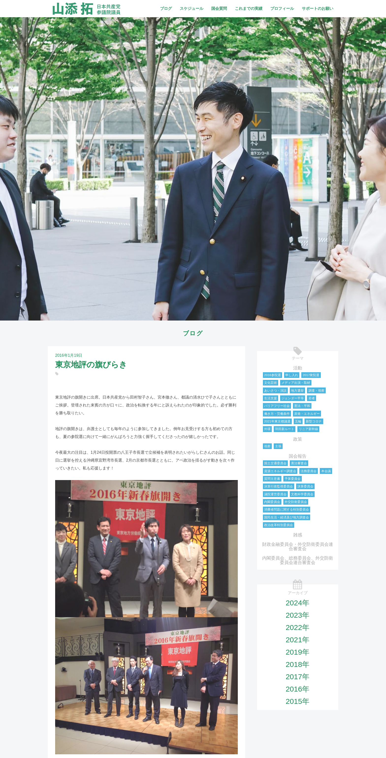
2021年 (297, 640)
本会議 (326, 471)
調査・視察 (316, 390)
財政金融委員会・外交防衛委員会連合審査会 (297, 546)
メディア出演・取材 (295, 383)
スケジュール (191, 8)
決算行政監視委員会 (278, 486)
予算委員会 (293, 479)
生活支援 (270, 398)
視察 (267, 446)
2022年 (297, 627)
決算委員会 (305, 486)
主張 (278, 446)
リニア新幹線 (308, 429)
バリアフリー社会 (277, 406)
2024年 (297, 603)
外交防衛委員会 (296, 502)
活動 (297, 368)
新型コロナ (314, 421)
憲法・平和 (302, 406)
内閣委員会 (272, 502)
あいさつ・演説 (275, 390)
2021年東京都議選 (277, 421)
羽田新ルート (284, 429)
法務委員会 (309, 471)
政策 (297, 439)
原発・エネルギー (307, 414)
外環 (267, 429)
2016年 (297, 689)
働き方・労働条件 (277, 414)
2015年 (297, 701)
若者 (311, 398)
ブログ (166, 8)
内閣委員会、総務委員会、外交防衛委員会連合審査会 (297, 560)
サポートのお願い (317, 8)
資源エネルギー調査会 (280, 471)
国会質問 (219, 8)
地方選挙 (297, 390)
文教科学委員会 (302, 494)
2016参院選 (272, 375)
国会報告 (297, 456)
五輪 (298, 421)
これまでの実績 (248, 8)
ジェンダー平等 (292, 398)
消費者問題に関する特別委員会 (286, 509)
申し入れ (291, 375)
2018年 (297, 664)
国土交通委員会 (275, 463)
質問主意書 (272, 479)
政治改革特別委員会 (278, 525)
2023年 (297, 615)
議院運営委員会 (275, 494)
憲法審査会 (299, 463)
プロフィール (282, 8)
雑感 (297, 534)
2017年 (297, 677)
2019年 (297, 652)
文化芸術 (270, 383)
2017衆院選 (311, 375)
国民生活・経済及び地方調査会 (286, 517)
